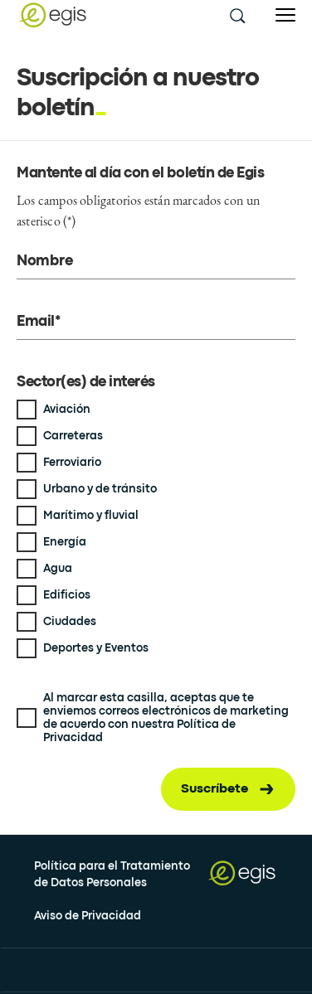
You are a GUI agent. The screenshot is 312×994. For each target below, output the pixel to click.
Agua (57, 569)
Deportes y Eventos (96, 648)
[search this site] (236, 15)
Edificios (66, 595)
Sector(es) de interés (86, 382)
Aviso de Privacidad (87, 916)
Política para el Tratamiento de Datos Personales (112, 874)
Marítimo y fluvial (91, 516)
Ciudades (69, 622)
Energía (64, 542)
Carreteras (73, 436)
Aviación (66, 410)
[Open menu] (285, 15)
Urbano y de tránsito (100, 489)
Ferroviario (72, 463)
